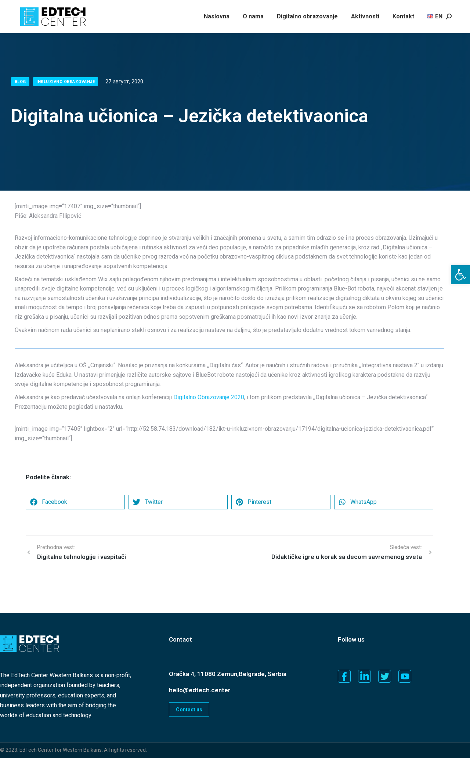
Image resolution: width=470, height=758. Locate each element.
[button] (460, 274)
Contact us (189, 709)
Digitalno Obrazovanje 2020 (208, 397)
